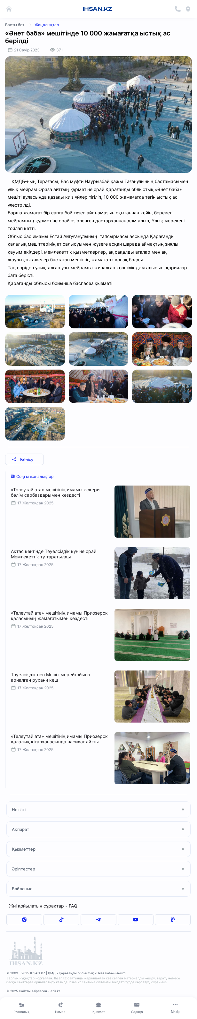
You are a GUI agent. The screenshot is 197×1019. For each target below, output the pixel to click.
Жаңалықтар (47, 24)
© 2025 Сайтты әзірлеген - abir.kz (33, 991)
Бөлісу (22, 459)
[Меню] (175, 1008)
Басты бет (14, 24)
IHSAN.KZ (97, 9)
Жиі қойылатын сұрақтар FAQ (43, 905)
